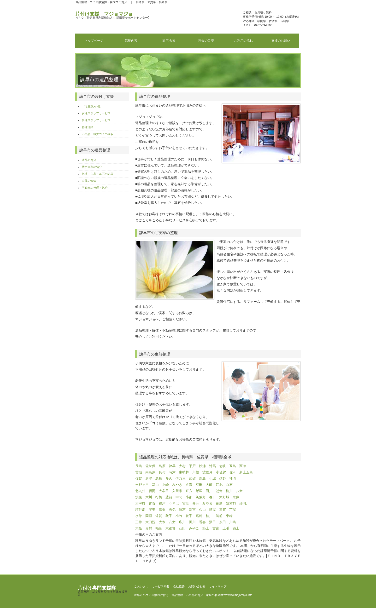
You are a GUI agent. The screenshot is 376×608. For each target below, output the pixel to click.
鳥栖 (158, 478)
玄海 (189, 485)
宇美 (152, 509)
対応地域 (168, 40)
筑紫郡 (231, 503)
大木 (162, 522)
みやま (207, 503)
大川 (148, 497)
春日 (212, 497)
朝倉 (219, 491)
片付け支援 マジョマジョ (113, 15)
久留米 (177, 491)
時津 (172, 472)
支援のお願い (280, 40)
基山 (155, 485)
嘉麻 (195, 503)
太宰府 (140, 503)
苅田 (182, 528)
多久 (168, 478)
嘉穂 (199, 516)
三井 (138, 522)
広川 (182, 522)
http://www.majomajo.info (236, 595)
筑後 (138, 497)
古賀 (152, 503)
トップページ (94, 40)
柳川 (229, 491)
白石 (229, 485)
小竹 (179, 516)
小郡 (189, 497)
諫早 (172, 466)
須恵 (182, 509)
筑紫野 (201, 497)
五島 (232, 466)
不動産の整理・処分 (95, 187)
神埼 (232, 478)
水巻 (138, 516)
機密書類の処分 (92, 167)
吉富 (215, 528)
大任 (138, 528)
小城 (212, 478)
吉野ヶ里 (142, 485)
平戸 (192, 466)
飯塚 (199, 491)
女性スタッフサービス (96, 113)
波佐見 (207, 472)
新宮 (192, 509)
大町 (209, 485)
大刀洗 (150, 522)
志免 (172, 509)
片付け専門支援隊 (102, 590)
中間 (179, 497)
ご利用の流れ (243, 40)
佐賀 (138, 478)
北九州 (140, 491)
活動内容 (131, 40)
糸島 (219, 503)
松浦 (202, 466)
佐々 (232, 472)
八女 (239, 491)
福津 (162, 503)
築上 (205, 528)
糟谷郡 (140, 509)
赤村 (148, 528)
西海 (242, 466)
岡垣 (148, 516)
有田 (199, 485)
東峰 (229, 516)
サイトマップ (217, 586)
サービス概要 (160, 586)
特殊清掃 (87, 127)
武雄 (192, 478)
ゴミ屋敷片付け (92, 106)
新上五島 (246, 472)
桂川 (209, 516)
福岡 (152, 491)
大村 (182, 466)
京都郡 (170, 528)
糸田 (222, 522)
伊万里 (181, 478)
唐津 (148, 478)
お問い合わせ (197, 586)
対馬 (212, 466)
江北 (219, 485)
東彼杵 (184, 472)
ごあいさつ (141, 586)
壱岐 (222, 466)
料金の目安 (206, 40)
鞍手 (168, 516)
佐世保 (150, 466)
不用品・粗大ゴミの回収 (97, 134)
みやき (177, 485)
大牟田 (164, 491)
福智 (158, 528)
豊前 (168, 497)
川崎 (232, 522)
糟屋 (212, 509)
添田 (212, 522)
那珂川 (244, 503)
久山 (202, 509)
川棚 (195, 472)
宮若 (185, 503)
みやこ (194, 528)
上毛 (226, 528)
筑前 (219, 516)
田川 (209, 491)
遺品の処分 (89, 160)
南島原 (150, 472)
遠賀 (222, 509)
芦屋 (232, 509)
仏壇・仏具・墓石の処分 (97, 174)
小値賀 (221, 472)
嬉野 (222, 478)
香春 (202, 522)
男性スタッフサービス (96, 120)
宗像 (236, 497)
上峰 (165, 485)
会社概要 (179, 586)
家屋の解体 (89, 181)
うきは (174, 503)
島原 (162, 466)
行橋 (158, 497)
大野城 (224, 497)
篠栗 (162, 509)
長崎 (138, 466)
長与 (162, 472)
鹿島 (202, 478)
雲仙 (138, 472)
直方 (189, 491)
